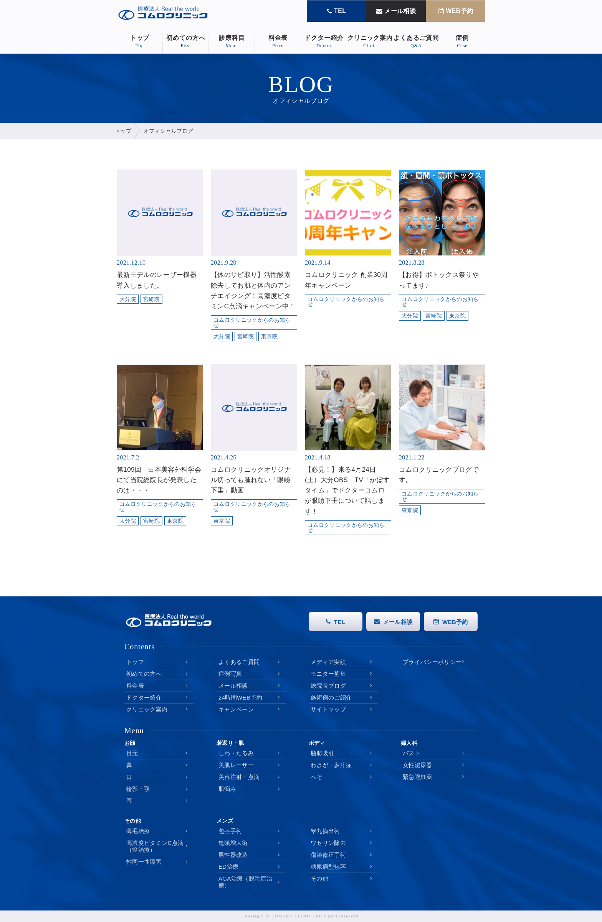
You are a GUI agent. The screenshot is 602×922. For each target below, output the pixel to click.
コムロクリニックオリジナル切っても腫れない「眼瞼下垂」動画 (251, 480)
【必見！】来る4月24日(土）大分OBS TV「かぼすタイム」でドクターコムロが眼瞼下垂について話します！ (347, 490)
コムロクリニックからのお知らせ (252, 322)
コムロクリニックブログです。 (439, 475)
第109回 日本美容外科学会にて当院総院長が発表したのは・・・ (159, 480)
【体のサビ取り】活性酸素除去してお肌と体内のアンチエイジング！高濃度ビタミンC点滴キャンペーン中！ (253, 290)
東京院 (269, 336)
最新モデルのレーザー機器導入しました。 (157, 280)
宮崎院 (151, 299)
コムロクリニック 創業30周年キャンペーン (346, 280)
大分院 (127, 299)
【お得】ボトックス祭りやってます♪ (439, 280)
